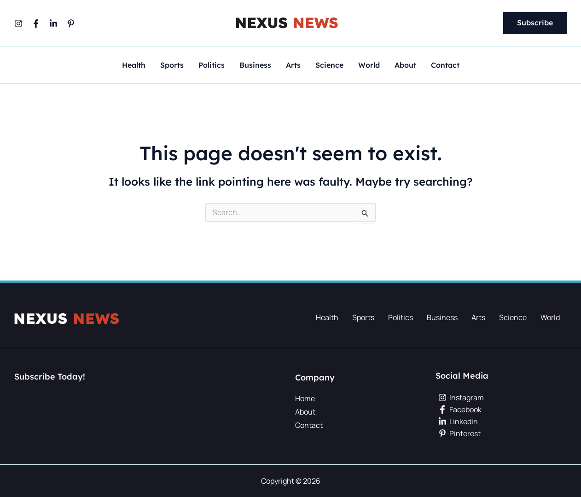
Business (255, 65)
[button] (535, 23)
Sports (172, 65)
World (369, 65)
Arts (293, 65)
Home (305, 398)
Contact (445, 65)
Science (329, 65)
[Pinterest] (71, 23)
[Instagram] (18, 23)
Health (133, 65)
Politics (211, 65)
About (405, 65)
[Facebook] (36, 23)
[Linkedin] (53, 23)
